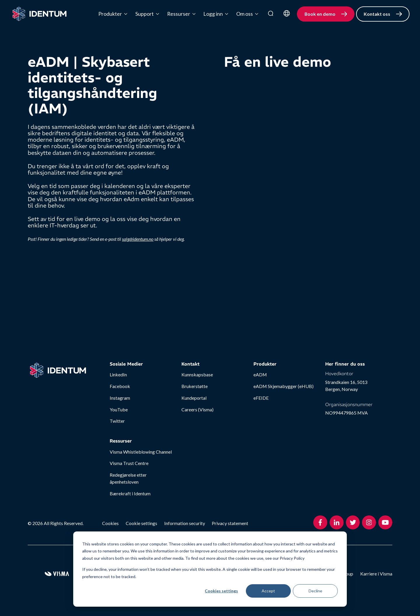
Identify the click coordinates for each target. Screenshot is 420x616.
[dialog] (210, 569)
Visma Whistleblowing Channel (141, 451)
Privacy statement (230, 523)
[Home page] (39, 14)
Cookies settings (221, 590)
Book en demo (319, 14)
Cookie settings (141, 523)
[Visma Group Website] (57, 573)
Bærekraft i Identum (130, 493)
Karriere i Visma (376, 573)
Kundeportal (193, 398)
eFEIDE (261, 398)
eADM (260, 374)
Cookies (110, 523)
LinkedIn (118, 374)
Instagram (120, 398)
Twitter (117, 421)
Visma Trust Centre (129, 463)
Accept (268, 590)
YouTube (119, 409)
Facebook (120, 386)
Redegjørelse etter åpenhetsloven (128, 478)
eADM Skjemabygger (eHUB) (283, 386)
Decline (315, 590)
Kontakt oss (377, 14)
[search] (271, 13)
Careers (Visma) (197, 409)
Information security (184, 523)
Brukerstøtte (194, 386)
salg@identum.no (137, 239)
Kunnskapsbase (197, 374)
